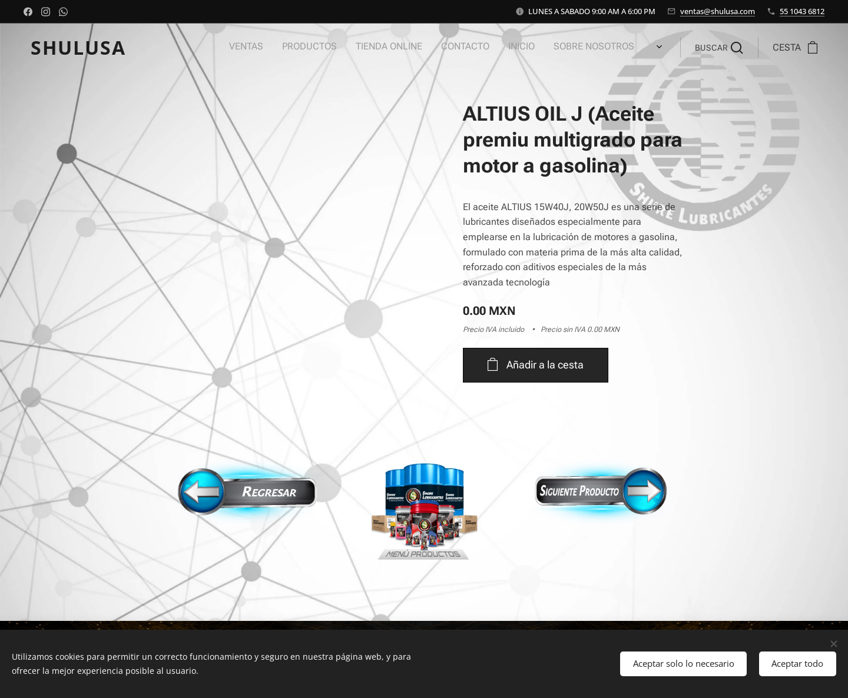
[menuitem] (474, 47)
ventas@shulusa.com (717, 11)
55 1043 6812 (802, 11)
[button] (719, 47)
